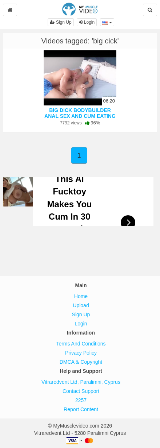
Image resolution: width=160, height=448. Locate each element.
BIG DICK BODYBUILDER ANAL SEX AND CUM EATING (80, 113)
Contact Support (81, 391)
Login (87, 22)
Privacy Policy (81, 353)
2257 (81, 400)
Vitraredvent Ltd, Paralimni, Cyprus (80, 382)
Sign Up (61, 22)
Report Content (81, 409)
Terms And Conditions (80, 344)
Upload (81, 305)
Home (81, 296)
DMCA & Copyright (81, 362)
